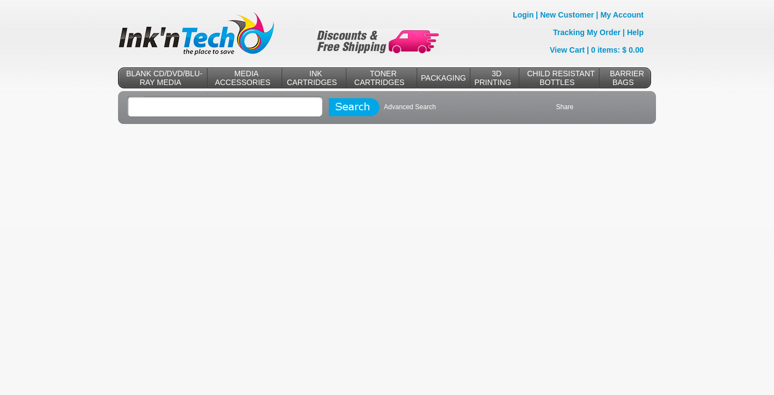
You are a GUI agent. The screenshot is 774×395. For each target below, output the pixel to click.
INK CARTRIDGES (312, 78)
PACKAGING (443, 78)
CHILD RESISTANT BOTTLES (560, 78)
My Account (622, 14)
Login (523, 14)
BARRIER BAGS (627, 78)
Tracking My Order (587, 32)
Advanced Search (410, 107)
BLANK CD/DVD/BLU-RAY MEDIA (164, 78)
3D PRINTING (492, 78)
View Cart (567, 50)
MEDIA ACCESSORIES (242, 78)
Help (635, 32)
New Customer (567, 14)
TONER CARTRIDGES (379, 78)
